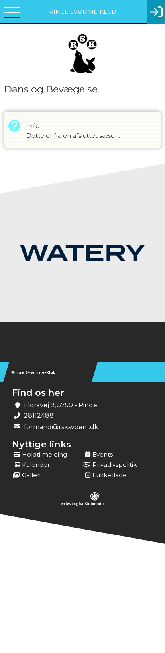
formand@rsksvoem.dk (61, 427)
